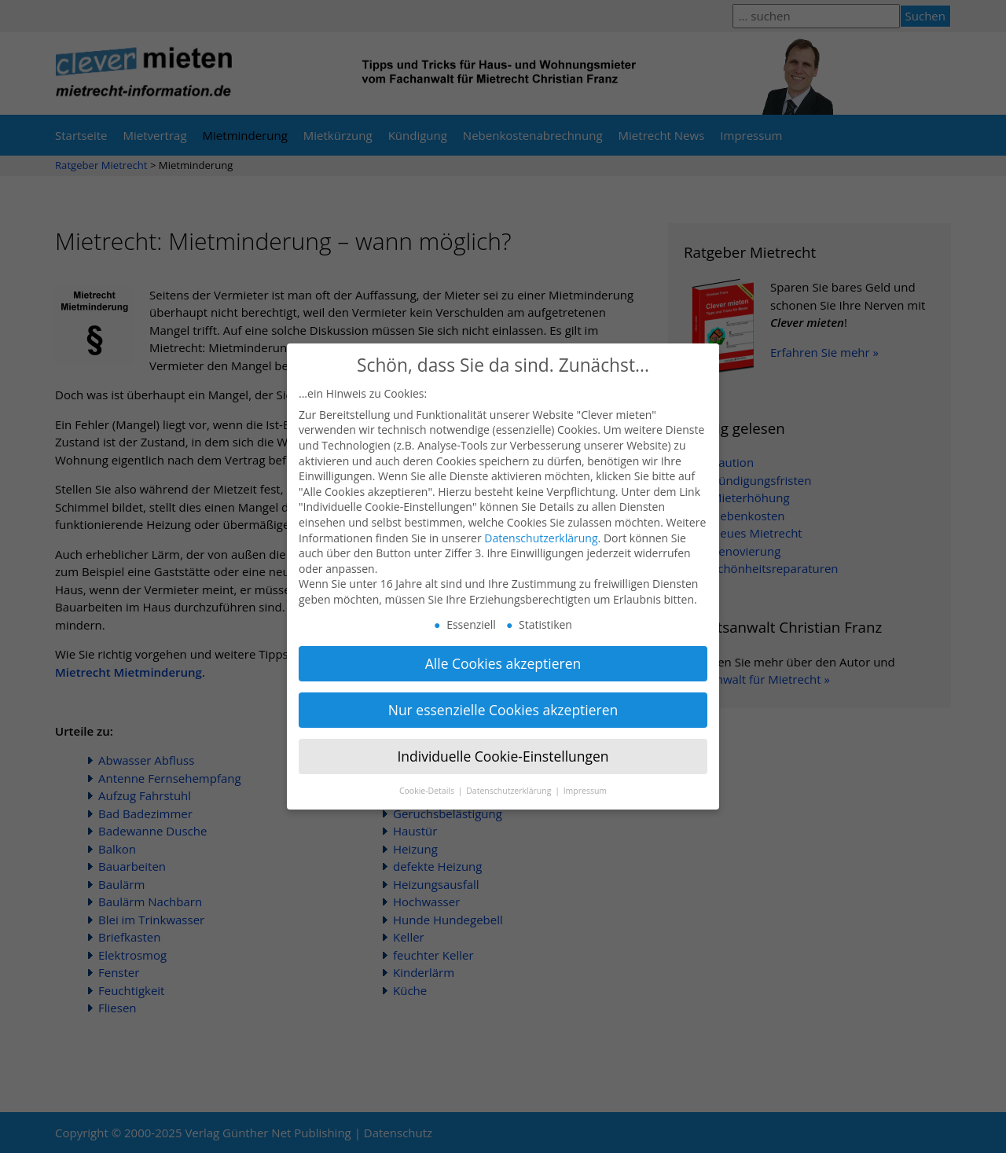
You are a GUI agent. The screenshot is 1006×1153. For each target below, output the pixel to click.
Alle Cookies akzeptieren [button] (503, 650)
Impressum (585, 776)
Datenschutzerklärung (540, 523)
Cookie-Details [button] (428, 776)
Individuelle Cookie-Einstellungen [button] (502, 742)
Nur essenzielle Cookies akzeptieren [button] (503, 696)
